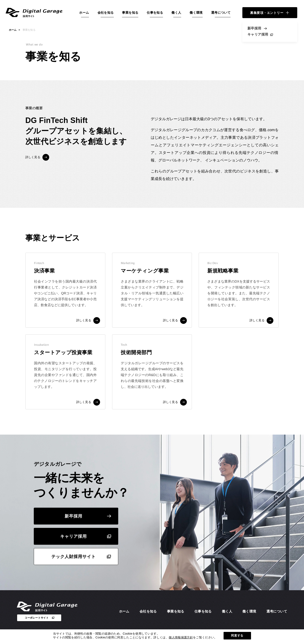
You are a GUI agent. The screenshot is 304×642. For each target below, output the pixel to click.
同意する (237, 635)
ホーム (84, 12)
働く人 (176, 12)
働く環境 (196, 12)
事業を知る (130, 12)
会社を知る (106, 12)
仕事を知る (155, 12)
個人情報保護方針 (181, 637)
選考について (221, 12)
